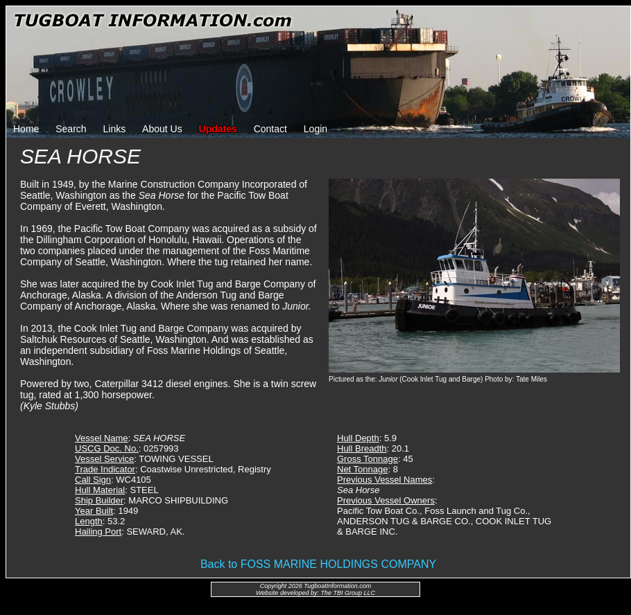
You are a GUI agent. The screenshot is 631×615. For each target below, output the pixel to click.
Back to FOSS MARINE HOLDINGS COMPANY (318, 564)
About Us (162, 128)
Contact (270, 128)
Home (26, 128)
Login (315, 128)
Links (114, 128)
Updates (218, 128)
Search (70, 128)
